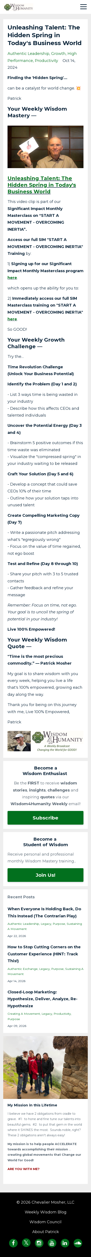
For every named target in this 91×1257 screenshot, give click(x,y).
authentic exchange (23, 969)
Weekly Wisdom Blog (45, 1212)
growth (58, 53)
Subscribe (45, 818)
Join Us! (45, 875)
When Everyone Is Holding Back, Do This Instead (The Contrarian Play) (44, 912)
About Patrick (45, 1231)
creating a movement (24, 1013)
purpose (59, 923)
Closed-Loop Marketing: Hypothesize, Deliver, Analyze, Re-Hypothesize (42, 999)
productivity (46, 60)
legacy (46, 923)
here (12, 277)
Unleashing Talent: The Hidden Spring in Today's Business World (42, 185)
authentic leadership (28, 53)
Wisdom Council (45, 1222)
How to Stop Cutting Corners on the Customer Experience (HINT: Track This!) (44, 954)
